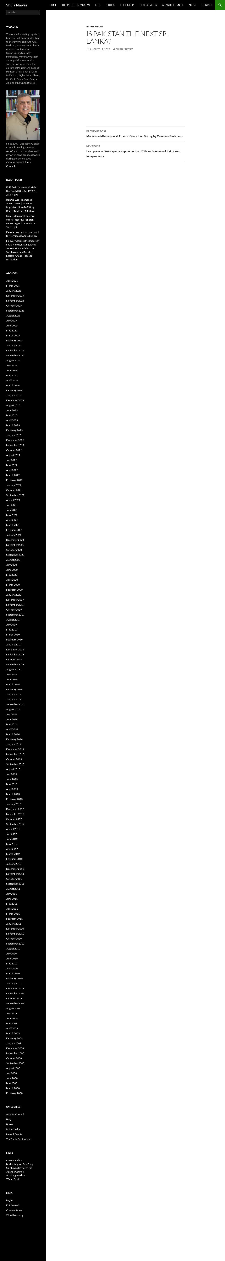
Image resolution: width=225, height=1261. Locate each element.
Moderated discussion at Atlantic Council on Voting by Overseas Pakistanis (135, 133)
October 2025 (14, 305)
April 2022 (12, 470)
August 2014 (13, 709)
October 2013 (14, 759)
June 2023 (12, 410)
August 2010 (13, 948)
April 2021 (12, 519)
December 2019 (15, 599)
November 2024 (15, 350)
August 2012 (13, 828)
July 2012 (11, 833)
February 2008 (14, 1093)
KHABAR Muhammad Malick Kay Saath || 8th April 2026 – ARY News (22, 191)
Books (111, 5)
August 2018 (13, 669)
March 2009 (13, 1033)
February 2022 (14, 480)
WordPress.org (14, 1215)
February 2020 (14, 589)
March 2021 (13, 524)
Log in (9, 1200)
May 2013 (11, 784)
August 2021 (13, 500)
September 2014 (15, 704)
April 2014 (12, 729)
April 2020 (12, 579)
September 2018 (15, 664)
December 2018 (15, 649)
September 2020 (15, 554)
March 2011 (13, 913)
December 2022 (15, 440)
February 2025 (14, 340)
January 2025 (13, 345)
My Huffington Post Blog (19, 1164)
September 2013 (15, 764)
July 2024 (11, 365)
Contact (207, 5)
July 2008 (11, 1073)
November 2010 (15, 933)
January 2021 (13, 534)
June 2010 (12, 958)
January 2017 (13, 699)
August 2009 (13, 1008)
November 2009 (15, 993)
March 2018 (13, 684)
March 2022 (13, 475)
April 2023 (12, 420)
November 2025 (15, 300)
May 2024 (11, 375)
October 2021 (14, 490)
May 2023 (11, 415)
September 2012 (15, 824)
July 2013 (11, 774)
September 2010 (15, 943)
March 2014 (13, 734)
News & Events (148, 5)
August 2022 (13, 455)
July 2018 (11, 674)
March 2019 (13, 634)
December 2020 (15, 539)
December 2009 (15, 988)
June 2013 (12, 779)
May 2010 (11, 963)
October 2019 (14, 609)
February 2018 (14, 689)
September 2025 (15, 310)
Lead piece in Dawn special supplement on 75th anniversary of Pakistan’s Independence (135, 151)
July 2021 (11, 505)
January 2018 (13, 694)
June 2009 (12, 1018)
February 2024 (14, 390)
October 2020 (14, 549)
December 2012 (15, 809)
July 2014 (11, 714)
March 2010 (13, 973)
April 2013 (12, 789)
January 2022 (13, 485)
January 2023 (13, 435)
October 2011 (14, 878)
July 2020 (11, 564)
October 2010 (14, 938)
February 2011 (14, 918)
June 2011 (12, 898)
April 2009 (12, 1028)
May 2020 (11, 574)
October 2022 (14, 450)
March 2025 (13, 335)
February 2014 (14, 739)
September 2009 (15, 1003)
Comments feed (14, 1210)
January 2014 (13, 744)
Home (53, 5)
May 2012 (11, 843)
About (192, 5)
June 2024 (12, 370)
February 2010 (14, 978)
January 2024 (13, 395)
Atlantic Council (172, 5)
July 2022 (11, 460)
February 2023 (14, 430)
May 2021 (11, 514)
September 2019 (15, 614)
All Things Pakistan (16, 1175)
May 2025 (11, 330)
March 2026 (13, 285)
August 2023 (13, 405)
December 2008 (15, 1048)
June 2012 (12, 838)
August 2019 (13, 619)
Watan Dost (12, 1179)
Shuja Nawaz (16, 5)
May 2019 (11, 629)
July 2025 (11, 320)
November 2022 (15, 445)
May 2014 (11, 724)
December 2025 (15, 295)
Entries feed (12, 1205)
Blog (98, 5)
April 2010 (12, 968)
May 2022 (11, 465)
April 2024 (12, 380)
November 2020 (15, 544)
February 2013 (14, 799)
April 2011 (12, 908)
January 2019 (13, 644)
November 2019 (15, 604)
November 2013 (15, 754)
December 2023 (15, 400)
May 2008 (11, 1083)
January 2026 (13, 290)
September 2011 (15, 883)
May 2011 (11, 903)
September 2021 (15, 495)
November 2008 (15, 1053)
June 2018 (12, 679)
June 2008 (12, 1078)
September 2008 (15, 1063)
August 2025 (13, 315)
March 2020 (13, 584)
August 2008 (13, 1068)
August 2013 (13, 769)
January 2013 (13, 804)
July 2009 (11, 1013)
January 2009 (13, 1043)
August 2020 (13, 559)
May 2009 (11, 1023)
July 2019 (11, 624)
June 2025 (12, 325)
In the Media (127, 5)
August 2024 (13, 360)
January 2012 (13, 863)
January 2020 (13, 594)
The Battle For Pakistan (76, 5)
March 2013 (13, 794)
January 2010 (13, 983)
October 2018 (14, 659)
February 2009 (14, 1038)
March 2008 (13, 1088)
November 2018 (15, 654)
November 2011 (15, 873)
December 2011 (15, 868)
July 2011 (11, 893)
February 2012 (14, 858)
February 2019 (14, 639)
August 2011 (13, 888)
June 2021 (12, 510)
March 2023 (13, 425)
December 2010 (15, 928)
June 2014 (12, 719)
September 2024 (15, 355)
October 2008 (14, 1058)
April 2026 (12, 280)
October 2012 (14, 819)
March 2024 (13, 385)
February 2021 (14, 529)
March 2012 (13, 853)
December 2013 (15, 749)
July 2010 (11, 953)
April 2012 (12, 848)
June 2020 (12, 569)
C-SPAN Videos (14, 1160)
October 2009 (14, 998)
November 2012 (15, 814)
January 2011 (13, 923)
